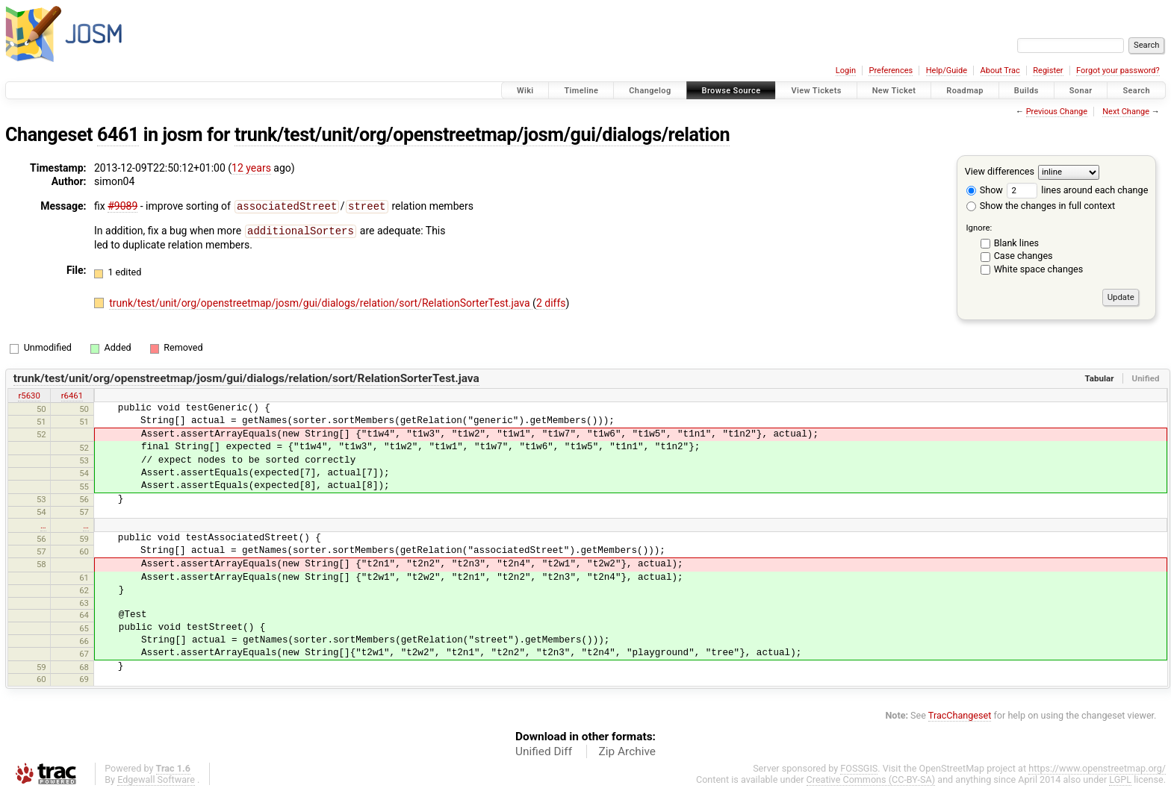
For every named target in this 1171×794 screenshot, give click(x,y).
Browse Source (731, 91)
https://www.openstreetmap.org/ (1097, 768)
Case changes (1023, 255)
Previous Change (1056, 111)
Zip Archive (627, 751)
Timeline (581, 91)
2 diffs (551, 301)
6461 (118, 135)
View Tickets (816, 91)
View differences (999, 171)
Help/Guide (946, 70)
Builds (1026, 91)
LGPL (1120, 779)
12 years (251, 168)
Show (984, 190)
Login (846, 70)
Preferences (891, 70)
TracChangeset (960, 715)
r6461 (72, 395)
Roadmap (965, 91)
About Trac (1000, 70)
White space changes (1039, 269)
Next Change (1125, 111)
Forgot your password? (1118, 70)
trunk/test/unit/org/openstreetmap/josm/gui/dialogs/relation (482, 135)
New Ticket (894, 91)
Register (1048, 70)
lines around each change (1077, 190)
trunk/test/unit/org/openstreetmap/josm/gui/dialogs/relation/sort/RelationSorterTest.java (320, 301)
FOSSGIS (859, 768)
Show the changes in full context (1040, 205)
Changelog (650, 91)
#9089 (122, 206)
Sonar (1081, 91)
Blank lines (1016, 242)
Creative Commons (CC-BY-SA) (871, 779)
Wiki (525, 91)
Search (1136, 91)
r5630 (29, 395)
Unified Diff (543, 751)
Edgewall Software (156, 779)
